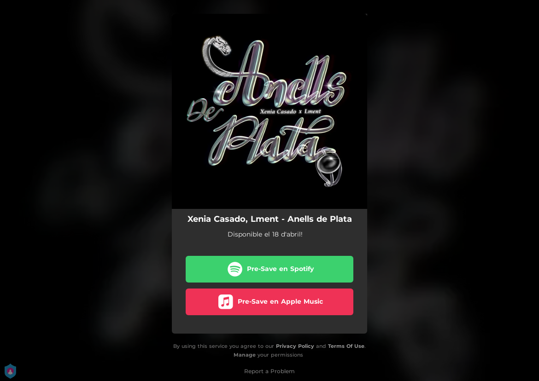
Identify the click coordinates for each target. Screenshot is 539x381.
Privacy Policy (295, 346)
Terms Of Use (346, 346)
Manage (245, 355)
